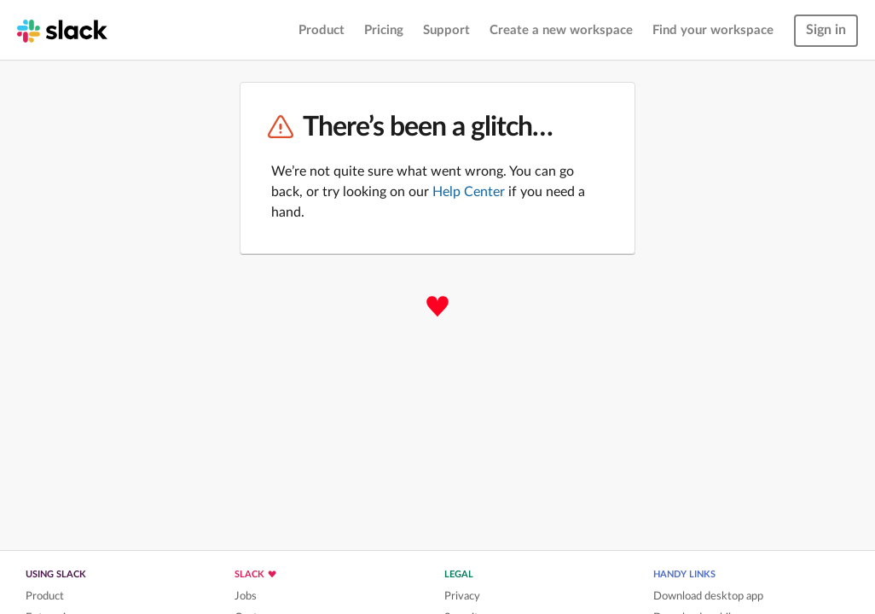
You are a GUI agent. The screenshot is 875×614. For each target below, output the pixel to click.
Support (446, 30)
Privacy (462, 596)
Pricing (383, 30)
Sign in (826, 30)
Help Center (468, 192)
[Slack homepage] (62, 30)
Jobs (246, 596)
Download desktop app (708, 596)
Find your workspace (713, 30)
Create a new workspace (561, 30)
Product (321, 30)
